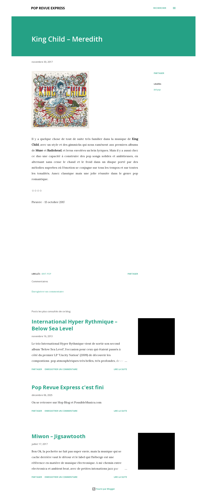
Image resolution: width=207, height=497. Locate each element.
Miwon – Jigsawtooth (59, 436)
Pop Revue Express (48, 8)
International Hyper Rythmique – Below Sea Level (74, 325)
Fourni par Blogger (103, 489)
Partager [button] (159, 73)
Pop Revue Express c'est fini (68, 387)
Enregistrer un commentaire (48, 291)
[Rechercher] (159, 8)
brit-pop (157, 90)
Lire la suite (120, 369)
